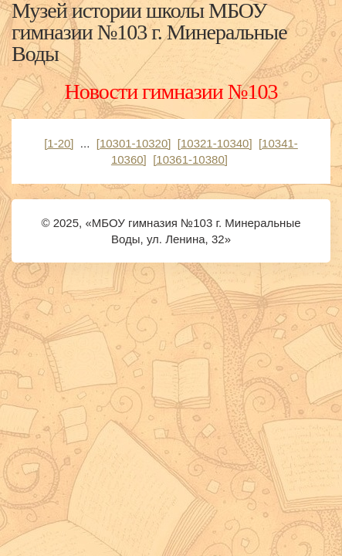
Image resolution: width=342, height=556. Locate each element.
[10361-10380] (190, 159)
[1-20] (58, 143)
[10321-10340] (215, 143)
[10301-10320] (134, 143)
